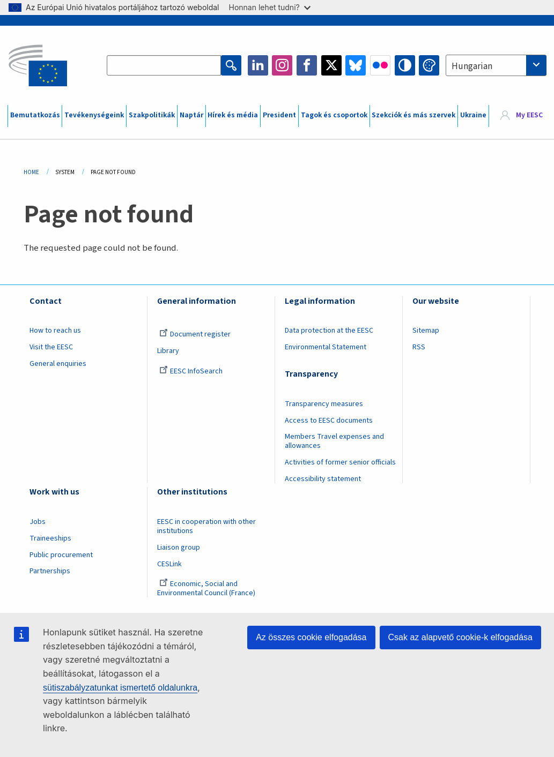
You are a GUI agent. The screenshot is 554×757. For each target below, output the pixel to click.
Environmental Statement (325, 347)
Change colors (429, 65)
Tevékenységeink (94, 115)
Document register (195, 334)
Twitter (331, 65)
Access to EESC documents (329, 420)
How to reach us (55, 330)
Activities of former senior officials (340, 462)
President (279, 115)
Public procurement (61, 555)
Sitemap (425, 330)
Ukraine (473, 115)
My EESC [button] (529, 115)
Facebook (307, 65)
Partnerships (49, 571)
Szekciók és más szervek (413, 115)
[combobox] (496, 65)
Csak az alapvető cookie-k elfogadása (460, 637)
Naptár (191, 115)
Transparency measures (324, 404)
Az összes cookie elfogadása (311, 637)
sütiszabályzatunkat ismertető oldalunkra (120, 687)
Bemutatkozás (35, 115)
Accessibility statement (323, 479)
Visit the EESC (51, 347)
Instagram (282, 65)
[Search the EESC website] (164, 65)
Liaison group (178, 547)
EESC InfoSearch (191, 371)
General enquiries (57, 363)
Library (168, 351)
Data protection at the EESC (329, 330)
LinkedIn (258, 65)
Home (31, 172)
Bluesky (355, 65)
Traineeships (50, 538)
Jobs (37, 521)
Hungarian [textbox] (472, 66)
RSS (418, 347)
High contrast (405, 65)
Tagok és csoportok (334, 115)
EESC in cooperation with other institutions (206, 526)
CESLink (169, 564)
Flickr (380, 65)
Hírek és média (233, 115)
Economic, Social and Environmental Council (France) (207, 588)
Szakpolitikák (152, 115)
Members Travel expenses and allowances (334, 441)
